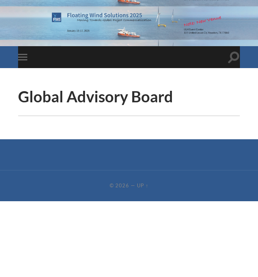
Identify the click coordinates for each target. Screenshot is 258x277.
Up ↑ (142, 185)
